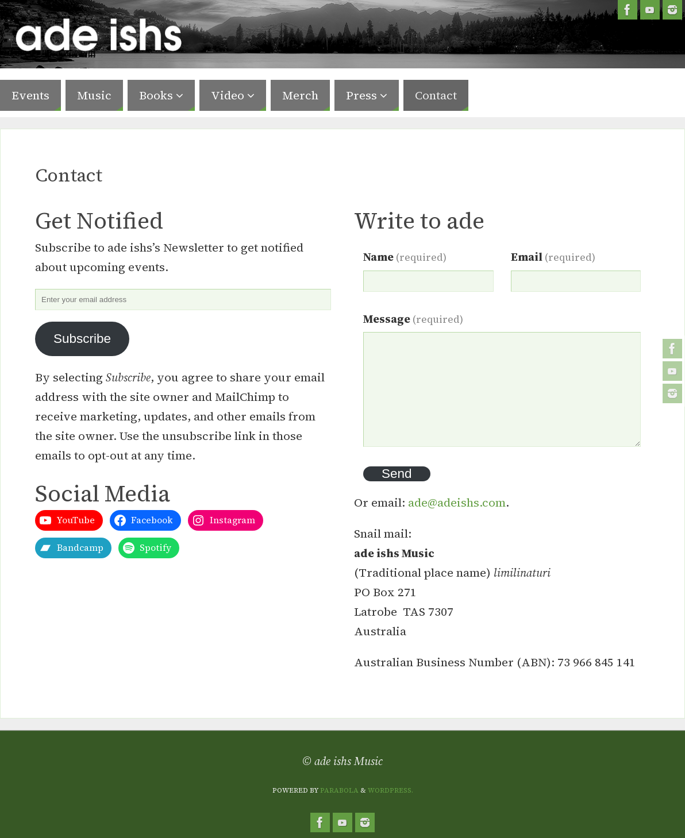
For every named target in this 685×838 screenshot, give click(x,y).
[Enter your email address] (183, 299)
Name (405, 257)
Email (553, 257)
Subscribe (82, 338)
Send (397, 473)
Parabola (339, 790)
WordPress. (390, 790)
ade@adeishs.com (457, 503)
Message (413, 319)
